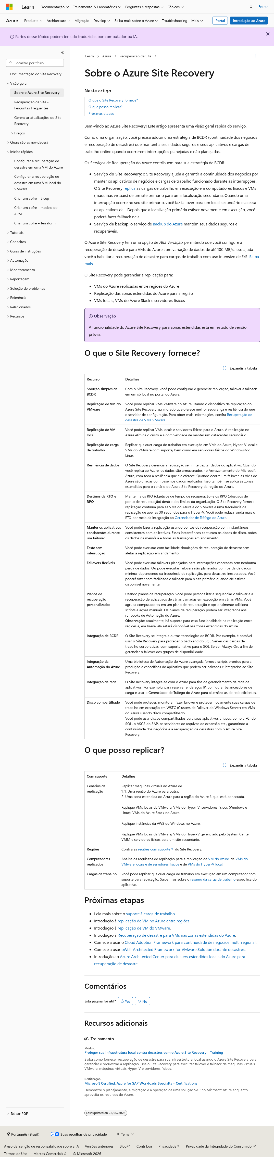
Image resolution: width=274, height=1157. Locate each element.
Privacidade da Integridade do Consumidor (219, 1146)
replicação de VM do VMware (144, 928)
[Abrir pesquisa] (251, 6)
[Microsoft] (9, 7)
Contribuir (144, 1146)
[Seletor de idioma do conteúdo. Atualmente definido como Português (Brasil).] (23, 1134)
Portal (220, 20)
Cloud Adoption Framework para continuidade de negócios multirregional (190, 942)
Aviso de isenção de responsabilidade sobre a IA (41, 1146)
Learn (89, 56)
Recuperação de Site (135, 56)
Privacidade (167, 1146)
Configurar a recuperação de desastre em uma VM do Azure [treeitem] (38, 164)
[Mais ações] (255, 56)
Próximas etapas (101, 113)
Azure (106, 56)
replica (129, 188)
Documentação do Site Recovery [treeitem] (35, 73)
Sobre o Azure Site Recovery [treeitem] (36, 92)
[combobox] (35, 63)
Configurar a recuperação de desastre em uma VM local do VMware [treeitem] (37, 182)
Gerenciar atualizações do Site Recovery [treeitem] (37, 120)
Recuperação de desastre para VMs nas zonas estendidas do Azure (176, 935)
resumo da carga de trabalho (212, 879)
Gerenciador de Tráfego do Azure (200, 517)
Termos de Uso (15, 1153)
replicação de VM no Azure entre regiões (154, 920)
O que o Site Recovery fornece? (113, 100)
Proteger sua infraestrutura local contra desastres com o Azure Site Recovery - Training (153, 1052)
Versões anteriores (99, 1146)
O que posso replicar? (105, 106)
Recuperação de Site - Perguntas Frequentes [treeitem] (31, 105)
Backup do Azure (168, 223)
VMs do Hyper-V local (205, 864)
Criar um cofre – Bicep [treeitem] (31, 198)
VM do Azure (218, 858)
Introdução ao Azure (249, 20)
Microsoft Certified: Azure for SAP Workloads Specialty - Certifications (140, 1083)
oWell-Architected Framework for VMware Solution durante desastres (183, 949)
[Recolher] (62, 52)
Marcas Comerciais (48, 1153)
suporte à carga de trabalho (150, 913)
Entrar (263, 6)
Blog (123, 1146)
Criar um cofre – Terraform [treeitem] (35, 223)
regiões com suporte (154, 849)
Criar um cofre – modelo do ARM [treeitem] (35, 210)
